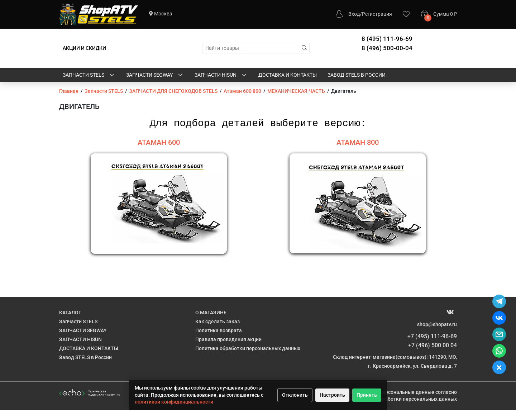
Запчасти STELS (89, 75)
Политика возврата (218, 330)
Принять (367, 395)
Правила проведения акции (228, 339)
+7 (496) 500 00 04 (432, 345)
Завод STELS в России (357, 75)
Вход (354, 14)
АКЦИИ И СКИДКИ (84, 48)
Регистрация (377, 14)
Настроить (332, 395)
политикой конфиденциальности (174, 402)
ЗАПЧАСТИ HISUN (221, 75)
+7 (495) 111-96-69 (432, 336)
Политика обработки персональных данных (247, 348)
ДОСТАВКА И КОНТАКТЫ (287, 75)
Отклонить (295, 395)
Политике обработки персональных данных (404, 399)
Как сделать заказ (217, 321)
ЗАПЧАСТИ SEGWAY (155, 75)
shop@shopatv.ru (437, 324)
